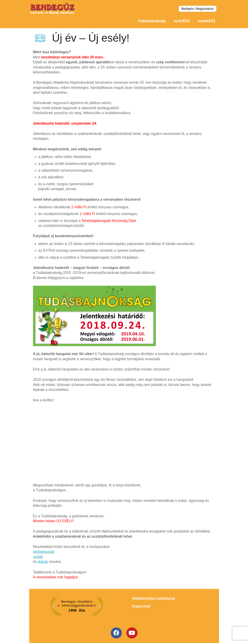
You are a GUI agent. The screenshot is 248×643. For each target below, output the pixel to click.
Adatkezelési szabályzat (153, 598)
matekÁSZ (206, 21)
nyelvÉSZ (182, 21)
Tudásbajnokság (152, 21)
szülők (38, 557)
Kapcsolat (141, 606)
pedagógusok (43, 552)
